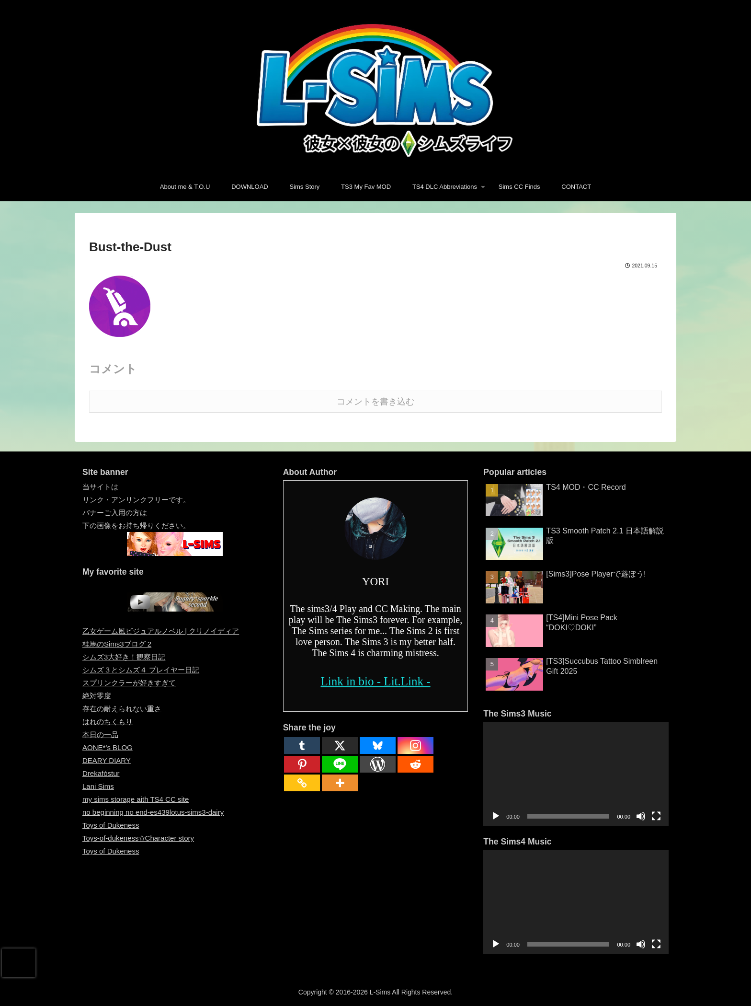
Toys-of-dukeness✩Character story (138, 838)
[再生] (496, 816)
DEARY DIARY (106, 760)
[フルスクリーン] (656, 816)
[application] (576, 774)
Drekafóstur (101, 773)
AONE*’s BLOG (107, 747)
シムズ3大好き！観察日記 (123, 657)
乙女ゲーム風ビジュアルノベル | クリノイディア (160, 631)
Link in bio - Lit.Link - (375, 681)
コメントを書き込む (375, 401)
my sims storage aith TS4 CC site (135, 799)
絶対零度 (96, 696)
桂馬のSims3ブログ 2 (116, 644)
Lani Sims (98, 786)
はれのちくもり (107, 721)
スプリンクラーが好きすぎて (129, 683)
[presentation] (18, 962)
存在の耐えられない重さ (121, 709)
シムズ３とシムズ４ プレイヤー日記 (140, 670)
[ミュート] (641, 816)
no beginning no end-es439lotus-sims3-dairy (153, 812)
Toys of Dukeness (110, 825)
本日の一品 (100, 734)
